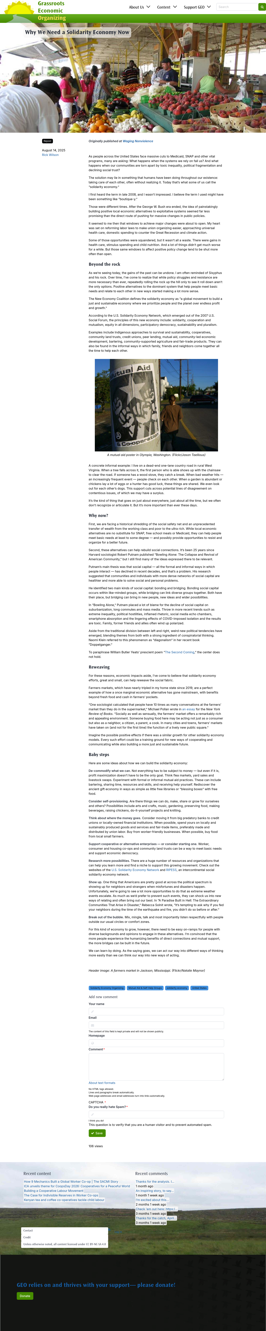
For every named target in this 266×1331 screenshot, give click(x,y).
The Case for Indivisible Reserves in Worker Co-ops (61, 1195)
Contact (28, 1230)
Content (163, 8)
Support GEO (194, 8)
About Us (136, 8)
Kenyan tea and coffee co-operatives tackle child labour (64, 1200)
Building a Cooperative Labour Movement (53, 1191)
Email (93, 1018)
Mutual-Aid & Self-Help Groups (145, 988)
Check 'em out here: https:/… (156, 1209)
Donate (25, 1296)
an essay (188, 709)
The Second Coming (179, 652)
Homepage (97, 1035)
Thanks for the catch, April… (156, 1218)
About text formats (102, 1083)
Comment (96, 1049)
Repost (47, 141)
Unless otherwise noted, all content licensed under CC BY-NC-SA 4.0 (64, 1244)
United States (199, 988)
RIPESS (171, 870)
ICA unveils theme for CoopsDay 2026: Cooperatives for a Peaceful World (77, 1186)
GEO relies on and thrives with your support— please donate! (96, 1286)
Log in (118, 1232)
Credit (27, 1237)
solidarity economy (177, 988)
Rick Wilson (50, 155)
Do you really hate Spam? (107, 1107)
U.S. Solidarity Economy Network (135, 870)
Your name (97, 1004)
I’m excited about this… (152, 1200)
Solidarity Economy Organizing (107, 988)
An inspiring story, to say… (155, 1191)
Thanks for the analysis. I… (155, 1181)
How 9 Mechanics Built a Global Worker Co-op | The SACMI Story (71, 1181)
